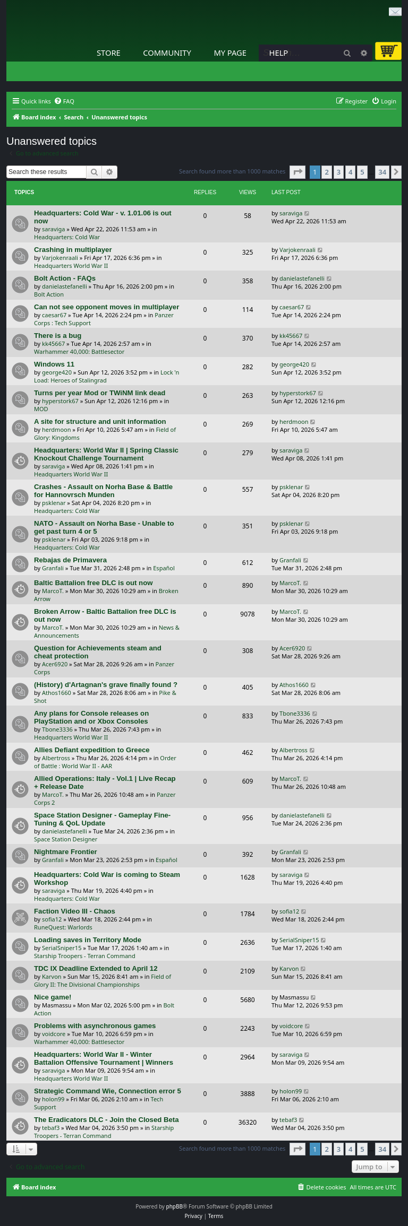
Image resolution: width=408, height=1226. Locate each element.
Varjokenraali (60, 258)
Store (109, 52)
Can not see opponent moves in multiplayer (106, 307)
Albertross (56, 758)
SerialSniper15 (61, 948)
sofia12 (52, 919)
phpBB (174, 1206)
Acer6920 (54, 664)
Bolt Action (49, 294)
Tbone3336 (57, 729)
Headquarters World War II (71, 265)
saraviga (53, 229)
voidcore (53, 1034)
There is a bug (57, 336)
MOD (41, 409)
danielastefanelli (64, 286)
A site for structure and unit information (100, 421)
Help (278, 52)
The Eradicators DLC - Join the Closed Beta (106, 1120)
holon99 (53, 1099)
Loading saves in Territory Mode (87, 940)
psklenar (53, 503)
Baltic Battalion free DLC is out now (93, 583)
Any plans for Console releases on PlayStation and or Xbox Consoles (91, 717)
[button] (297, 172)
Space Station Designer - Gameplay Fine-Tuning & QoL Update (102, 819)
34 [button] (382, 172)
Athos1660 (56, 693)
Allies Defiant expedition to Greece (92, 750)
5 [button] (362, 172)
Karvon (52, 976)
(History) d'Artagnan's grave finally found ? (105, 685)
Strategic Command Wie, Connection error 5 (107, 1091)
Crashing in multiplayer (73, 250)
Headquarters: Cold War (67, 237)
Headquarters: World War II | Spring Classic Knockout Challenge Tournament (106, 454)
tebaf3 (51, 1128)
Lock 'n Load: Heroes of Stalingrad (106, 376)
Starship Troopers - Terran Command (84, 956)
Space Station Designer (65, 839)
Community (167, 52)
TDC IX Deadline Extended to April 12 (96, 968)
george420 (57, 372)
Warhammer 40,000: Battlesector (79, 351)
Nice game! (52, 997)
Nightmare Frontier (65, 852)
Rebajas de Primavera (70, 560)
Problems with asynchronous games (95, 1026)
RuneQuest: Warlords (63, 927)
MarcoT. (53, 591)
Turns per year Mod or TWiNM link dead (99, 393)
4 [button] (350, 172)
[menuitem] (64, 101)
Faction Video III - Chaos (74, 911)
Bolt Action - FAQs (65, 278)
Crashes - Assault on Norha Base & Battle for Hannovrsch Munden (103, 491)
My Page (230, 52)
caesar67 (54, 315)
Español (164, 568)
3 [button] (339, 172)
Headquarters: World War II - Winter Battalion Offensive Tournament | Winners (103, 1058)
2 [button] (326, 172)
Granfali (53, 568)
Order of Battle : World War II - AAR (105, 762)
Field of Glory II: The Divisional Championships (102, 980)
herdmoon (56, 429)
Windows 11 (54, 364)
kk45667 (53, 343)
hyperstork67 (60, 401)
